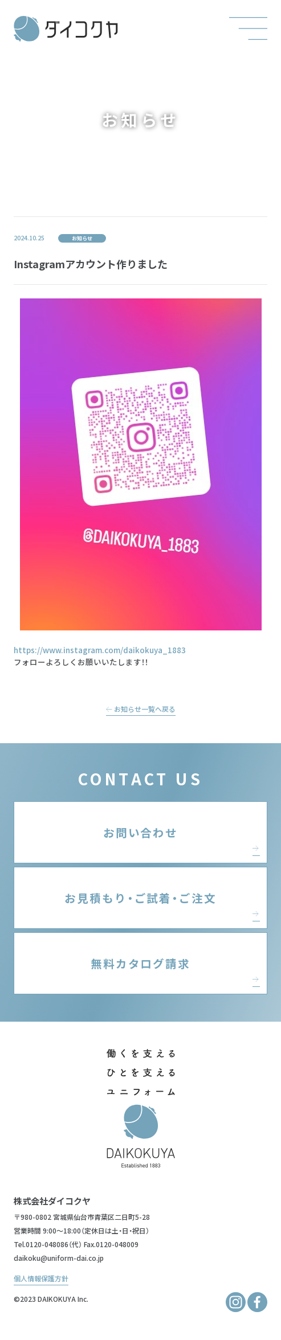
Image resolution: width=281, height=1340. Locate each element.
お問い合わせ (140, 832)
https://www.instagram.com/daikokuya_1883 (100, 649)
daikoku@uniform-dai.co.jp (59, 1258)
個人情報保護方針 (41, 1278)
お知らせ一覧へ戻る (141, 709)
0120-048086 (47, 1244)
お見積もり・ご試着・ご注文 (140, 898)
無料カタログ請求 (141, 963)
